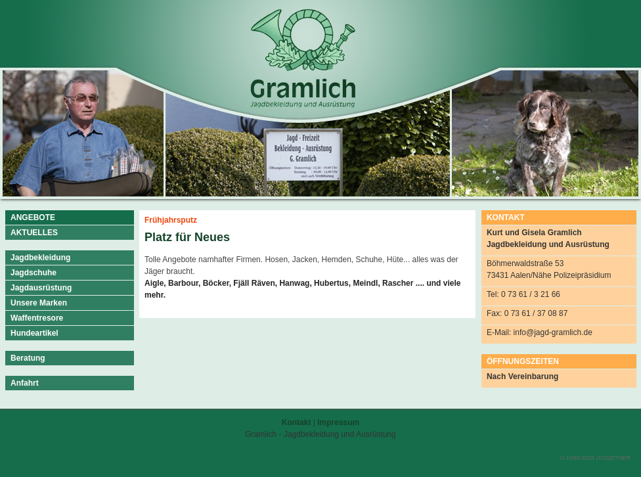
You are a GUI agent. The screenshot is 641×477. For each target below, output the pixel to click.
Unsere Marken (39, 302)
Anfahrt (25, 383)
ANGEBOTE (33, 217)
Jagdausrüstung (41, 287)
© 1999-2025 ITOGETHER (595, 458)
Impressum (338, 422)
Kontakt (296, 422)
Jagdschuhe (33, 272)
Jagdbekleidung (40, 257)
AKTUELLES (34, 232)
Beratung (28, 358)
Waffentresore (37, 318)
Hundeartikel (34, 333)
